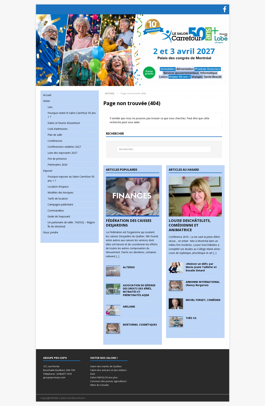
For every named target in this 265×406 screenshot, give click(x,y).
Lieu (50, 107)
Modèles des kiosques (60, 192)
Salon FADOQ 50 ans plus (104, 377)
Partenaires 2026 (57, 164)
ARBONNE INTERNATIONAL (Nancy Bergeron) (203, 283)
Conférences (55, 140)
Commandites (56, 210)
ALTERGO (129, 267)
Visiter (46, 101)
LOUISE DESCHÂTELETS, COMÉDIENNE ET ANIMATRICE (190, 225)
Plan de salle (55, 134)
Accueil (47, 95)
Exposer (47, 170)
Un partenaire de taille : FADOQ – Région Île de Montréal (71, 224)
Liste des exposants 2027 (62, 152)
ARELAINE (129, 306)
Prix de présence (57, 158)
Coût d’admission (57, 129)
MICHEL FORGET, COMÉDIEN (203, 300)
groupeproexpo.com (54, 377)
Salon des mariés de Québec (106, 366)
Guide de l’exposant (59, 216)
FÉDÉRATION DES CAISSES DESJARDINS (128, 223)
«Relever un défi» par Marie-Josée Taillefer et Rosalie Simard (201, 267)
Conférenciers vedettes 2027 (64, 146)
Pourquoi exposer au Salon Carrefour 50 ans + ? (71, 178)
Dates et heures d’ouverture (64, 123)
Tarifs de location (58, 198)
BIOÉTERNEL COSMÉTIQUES (140, 324)
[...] (117, 256)
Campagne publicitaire (60, 204)
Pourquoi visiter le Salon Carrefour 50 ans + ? (72, 115)
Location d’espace (58, 186)
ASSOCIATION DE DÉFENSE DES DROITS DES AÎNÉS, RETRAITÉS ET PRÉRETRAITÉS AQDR (139, 290)
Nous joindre (50, 232)
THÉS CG (191, 318)
